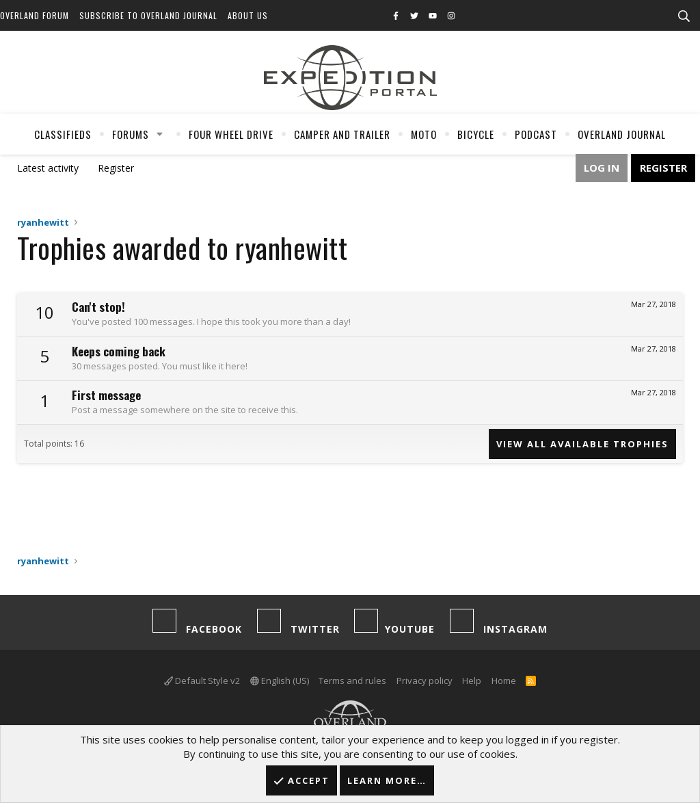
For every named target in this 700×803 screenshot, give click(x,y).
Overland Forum (34, 15)
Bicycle (475, 134)
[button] (160, 134)
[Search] (683, 16)
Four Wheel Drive (231, 134)
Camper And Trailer (342, 134)
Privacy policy (424, 680)
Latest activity (48, 167)
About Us (248, 15)
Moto (424, 134)
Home (504, 680)
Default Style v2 (202, 680)
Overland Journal (622, 134)
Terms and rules (352, 680)
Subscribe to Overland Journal (148, 15)
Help (471, 680)
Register (116, 167)
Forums (130, 134)
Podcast (536, 134)
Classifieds (63, 134)
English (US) (279, 680)
